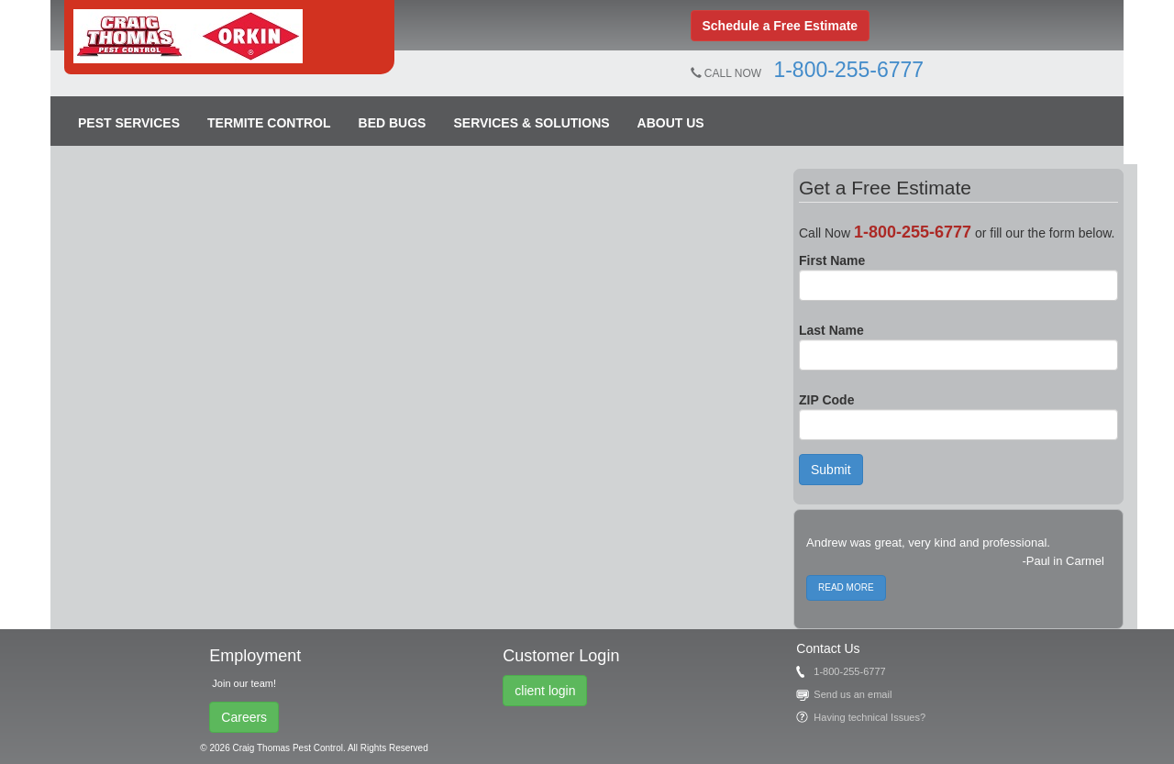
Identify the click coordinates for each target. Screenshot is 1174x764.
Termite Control (269, 123)
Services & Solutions (531, 123)
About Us (670, 123)
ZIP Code (826, 400)
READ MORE (846, 587)
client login (545, 690)
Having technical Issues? (869, 717)
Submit (831, 469)
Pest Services (129, 123)
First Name (832, 260)
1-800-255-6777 (848, 70)
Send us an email (853, 694)
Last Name (831, 330)
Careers (244, 717)
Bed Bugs (392, 123)
